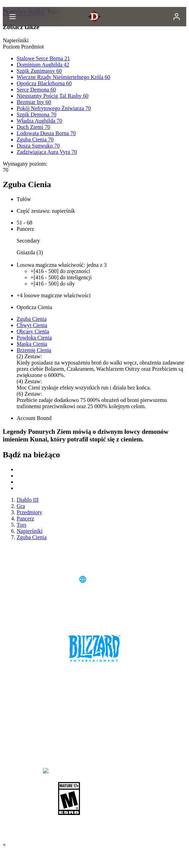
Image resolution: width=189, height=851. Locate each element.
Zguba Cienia (32, 319)
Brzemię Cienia (34, 350)
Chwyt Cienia (32, 325)
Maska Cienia (32, 344)
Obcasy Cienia (33, 331)
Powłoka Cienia (34, 338)
